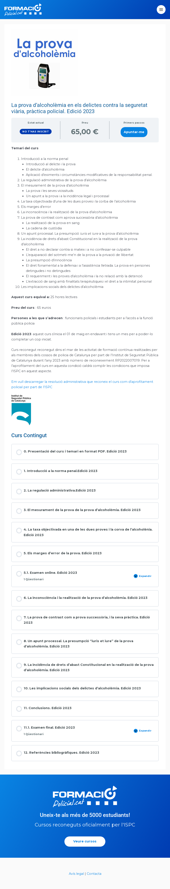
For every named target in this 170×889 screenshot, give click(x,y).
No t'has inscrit (35, 136)
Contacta (94, 879)
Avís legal (76, 879)
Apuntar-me (134, 137)
